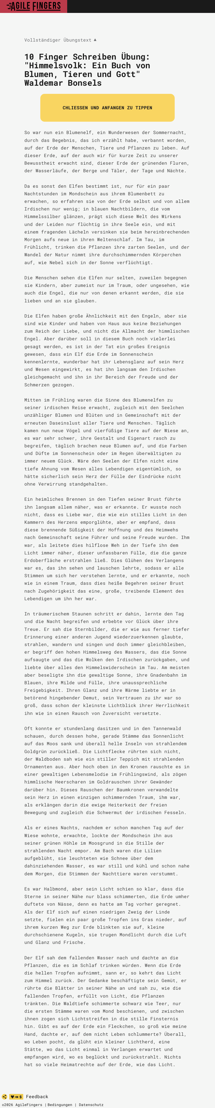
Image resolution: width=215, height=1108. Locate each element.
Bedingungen (60, 1104)
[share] (4, 1097)
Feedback (37, 1096)
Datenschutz (91, 1104)
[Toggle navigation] (204, 6)
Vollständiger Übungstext (60, 40)
